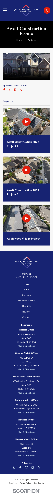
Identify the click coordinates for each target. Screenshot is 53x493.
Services (26, 295)
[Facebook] (20, 467)
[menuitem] (13, 483)
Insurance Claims (26, 300)
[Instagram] (26, 467)
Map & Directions (26, 346)
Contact (26, 317)
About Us (26, 306)
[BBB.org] (13, 467)
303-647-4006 (26, 276)
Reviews (26, 311)
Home (26, 289)
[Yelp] (39, 467)
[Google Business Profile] (32, 467)
